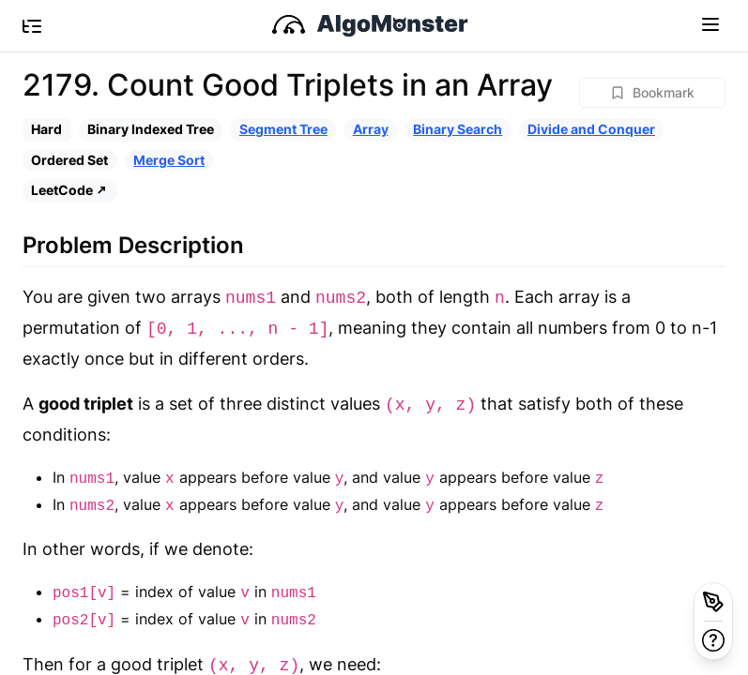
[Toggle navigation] (710, 23)
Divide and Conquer (591, 129)
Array (371, 129)
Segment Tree (283, 129)
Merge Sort (169, 160)
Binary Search (457, 129)
